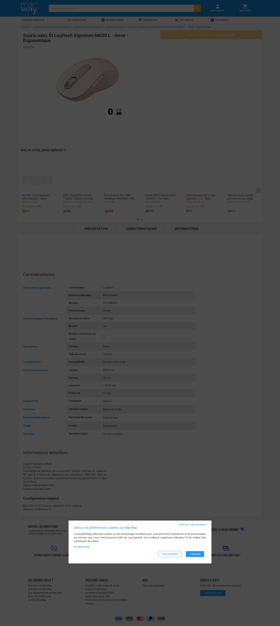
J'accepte (195, 554)
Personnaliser (170, 554)
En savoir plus (81, 547)
